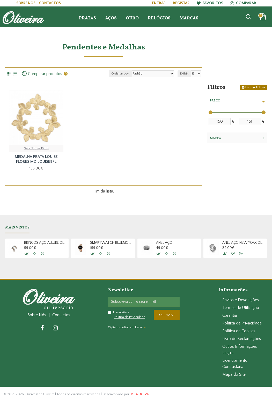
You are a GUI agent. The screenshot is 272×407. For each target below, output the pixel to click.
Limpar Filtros (255, 87)
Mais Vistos (17, 227)
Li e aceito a (127, 315)
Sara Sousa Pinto (36, 148)
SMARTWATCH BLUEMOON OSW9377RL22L (111, 243)
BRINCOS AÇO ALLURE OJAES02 (45, 243)
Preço (215, 100)
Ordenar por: (120, 73)
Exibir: (184, 73)
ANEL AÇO (164, 243)
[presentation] (144, 340)
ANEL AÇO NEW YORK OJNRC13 (243, 243)
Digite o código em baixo (125, 327)
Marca (215, 138)
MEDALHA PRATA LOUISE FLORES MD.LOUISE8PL (36, 159)
